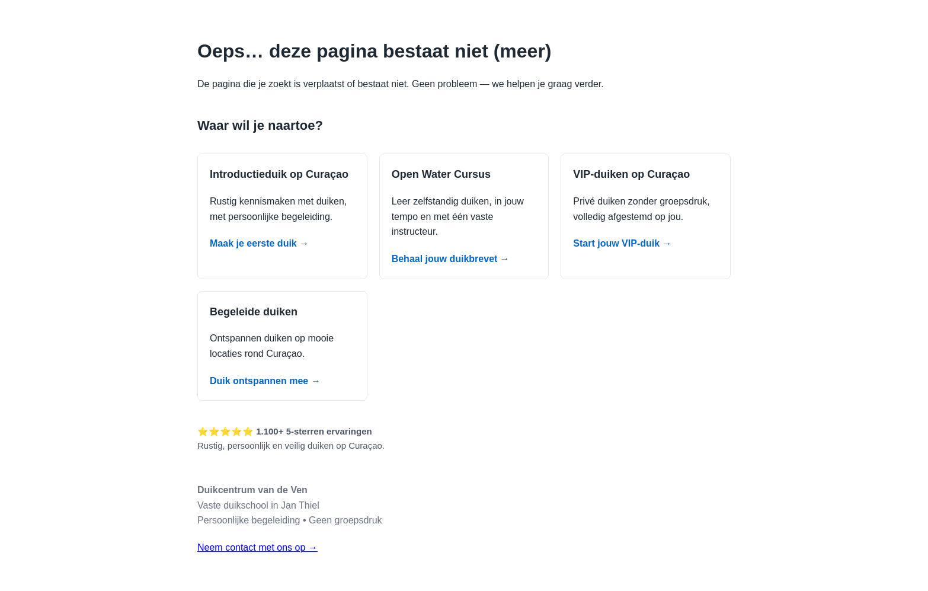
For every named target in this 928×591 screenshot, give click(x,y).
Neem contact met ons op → (257, 547)
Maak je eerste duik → (259, 243)
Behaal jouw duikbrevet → (451, 259)
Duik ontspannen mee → (265, 381)
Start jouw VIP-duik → (622, 243)
